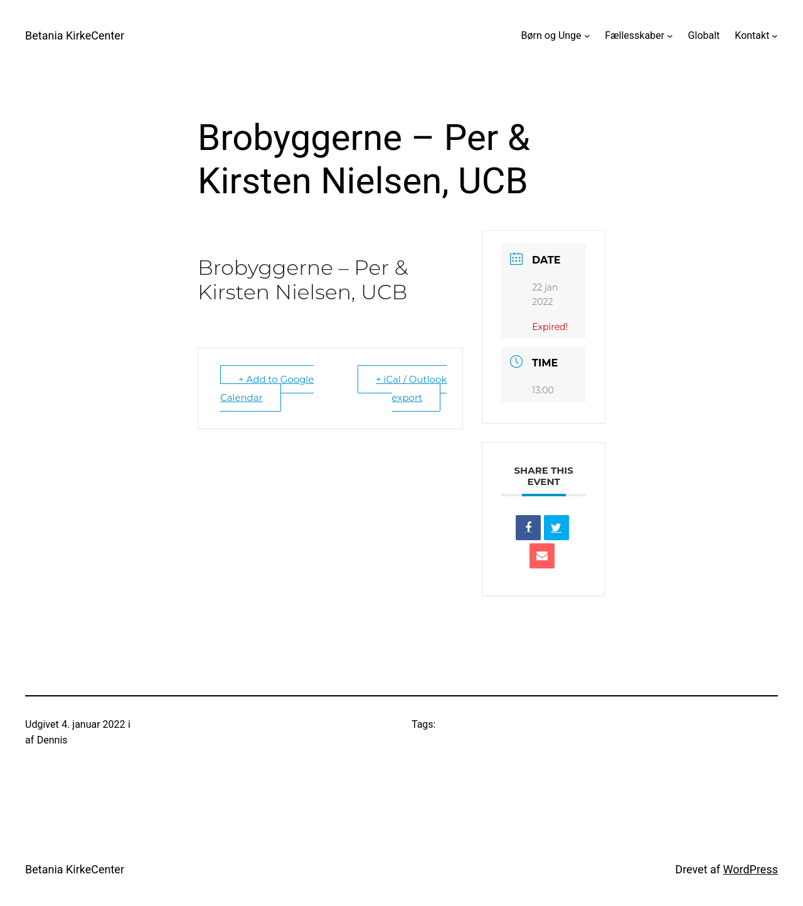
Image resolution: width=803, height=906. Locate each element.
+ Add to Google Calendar (267, 388)
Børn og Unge (551, 35)
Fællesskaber (634, 35)
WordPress (750, 869)
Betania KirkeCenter (74, 35)
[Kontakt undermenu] (775, 36)
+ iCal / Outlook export (411, 388)
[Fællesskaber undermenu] (670, 36)
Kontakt (752, 35)
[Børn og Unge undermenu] (587, 36)
